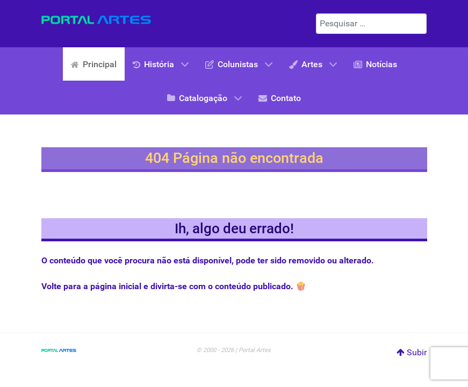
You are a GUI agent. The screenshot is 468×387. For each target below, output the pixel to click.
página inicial (115, 286)
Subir (412, 352)
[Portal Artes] (96, 19)
